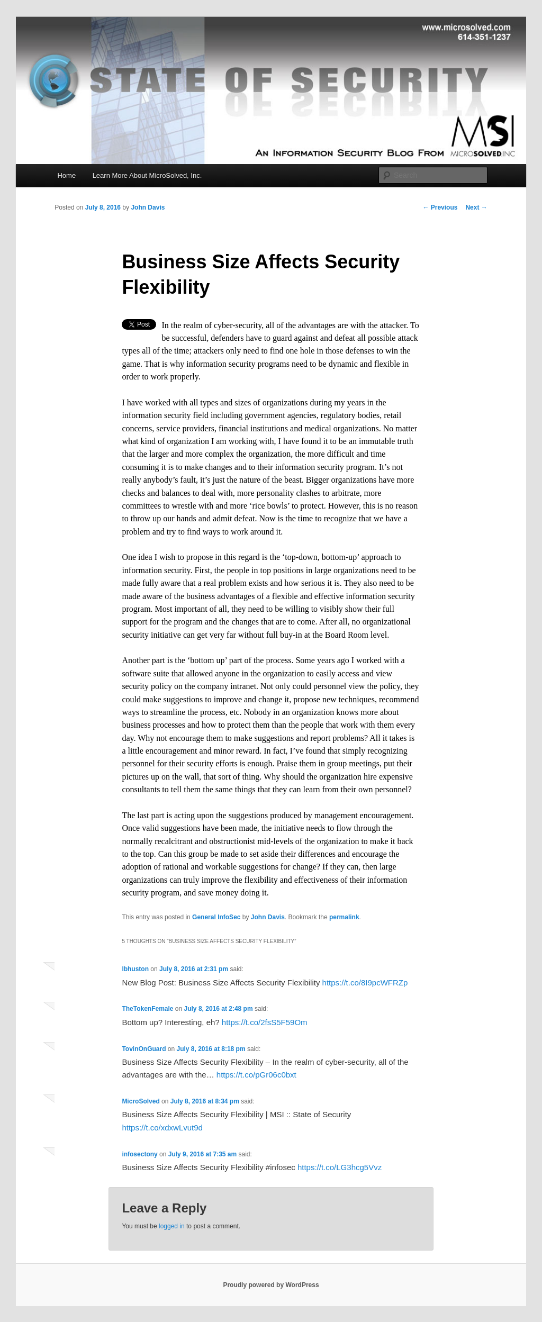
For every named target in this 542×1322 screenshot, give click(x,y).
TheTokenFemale (147, 1008)
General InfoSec (216, 917)
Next (476, 207)
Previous (439, 207)
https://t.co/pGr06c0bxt (256, 1074)
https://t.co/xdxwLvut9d (162, 1127)
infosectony (139, 1154)
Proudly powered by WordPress (271, 1285)
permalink (344, 917)
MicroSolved (140, 1101)
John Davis (148, 207)
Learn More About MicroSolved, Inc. (147, 175)
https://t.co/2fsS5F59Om (265, 1022)
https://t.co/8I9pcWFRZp (365, 982)
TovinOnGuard (144, 1049)
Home (66, 175)
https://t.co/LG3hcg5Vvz (339, 1167)
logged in (172, 1226)
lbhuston (135, 969)
